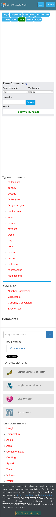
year (10, 217)
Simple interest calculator (29, 385)
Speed (14, 19)
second (12, 258)
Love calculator (25, 399)
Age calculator (24, 412)
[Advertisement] (28, 51)
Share (51, 4)
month (11, 223)
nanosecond (15, 275)
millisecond (14, 264)
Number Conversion (19, 291)
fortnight (12, 229)
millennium (14, 182)
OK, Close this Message (28, 513)
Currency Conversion (20, 302)
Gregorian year (16, 205)
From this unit (10, 88)
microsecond (15, 270)
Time (22, 19)
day (10, 240)
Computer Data (42, 14)
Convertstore (17, 348)
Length (6, 14)
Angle (25, 14)
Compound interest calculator (31, 372)
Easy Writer (14, 308)
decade (12, 193)
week (11, 234)
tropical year (15, 211)
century (12, 187)
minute (11, 252)
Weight (38, 19)
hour (10, 246)
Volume (30, 19)
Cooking (6, 19)
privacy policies (46, 495)
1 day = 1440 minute (28, 111)
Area (32, 14)
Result (6, 106)
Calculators (14, 296)
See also (9, 286)
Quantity (7, 97)
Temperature (16, 14)
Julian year (14, 199)
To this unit (34, 88)
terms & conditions (26, 495)
